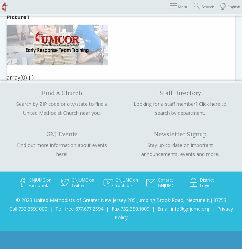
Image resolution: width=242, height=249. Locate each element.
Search (204, 6)
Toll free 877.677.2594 (79, 208)
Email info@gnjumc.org (183, 208)
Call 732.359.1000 (28, 208)
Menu (179, 6)
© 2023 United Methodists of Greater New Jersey (71, 200)
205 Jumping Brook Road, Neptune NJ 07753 (176, 200)
